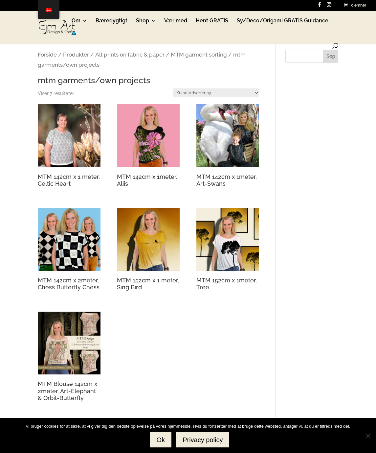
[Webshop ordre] (216, 92)
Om (76, 21)
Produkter (76, 54)
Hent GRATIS (212, 21)
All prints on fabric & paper (130, 54)
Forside (47, 54)
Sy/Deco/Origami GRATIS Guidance (282, 21)
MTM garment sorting (199, 54)
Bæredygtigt (111, 21)
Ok (161, 439)
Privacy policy (203, 439)
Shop (142, 21)
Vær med (175, 21)
